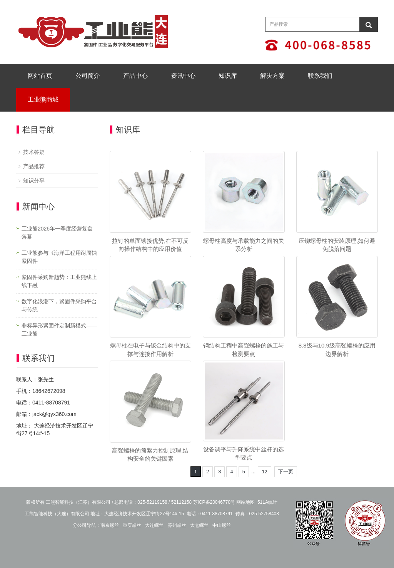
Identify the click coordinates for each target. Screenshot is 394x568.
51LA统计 (267, 502)
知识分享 (34, 180)
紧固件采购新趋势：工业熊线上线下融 (59, 281)
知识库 (228, 75)
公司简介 (87, 75)
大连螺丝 (154, 525)
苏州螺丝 (177, 525)
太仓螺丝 (199, 525)
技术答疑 (34, 152)
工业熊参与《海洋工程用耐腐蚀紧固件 (59, 257)
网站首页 (40, 75)
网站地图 (245, 502)
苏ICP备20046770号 (214, 502)
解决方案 (272, 75)
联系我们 (320, 75)
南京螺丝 (109, 525)
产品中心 (135, 75)
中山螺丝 (221, 525)
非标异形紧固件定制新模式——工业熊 (59, 329)
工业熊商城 (43, 99)
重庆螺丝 (132, 525)
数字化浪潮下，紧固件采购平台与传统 (59, 305)
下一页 (285, 471)
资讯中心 (183, 75)
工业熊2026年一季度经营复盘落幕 (57, 233)
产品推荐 (34, 166)
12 (264, 471)
